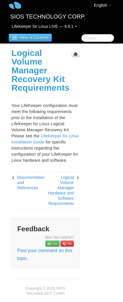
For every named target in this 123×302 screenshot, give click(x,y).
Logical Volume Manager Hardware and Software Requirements (61, 190)
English (102, 5)
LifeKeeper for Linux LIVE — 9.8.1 (44, 26)
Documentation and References (30, 182)
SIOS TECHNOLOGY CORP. (47, 16)
